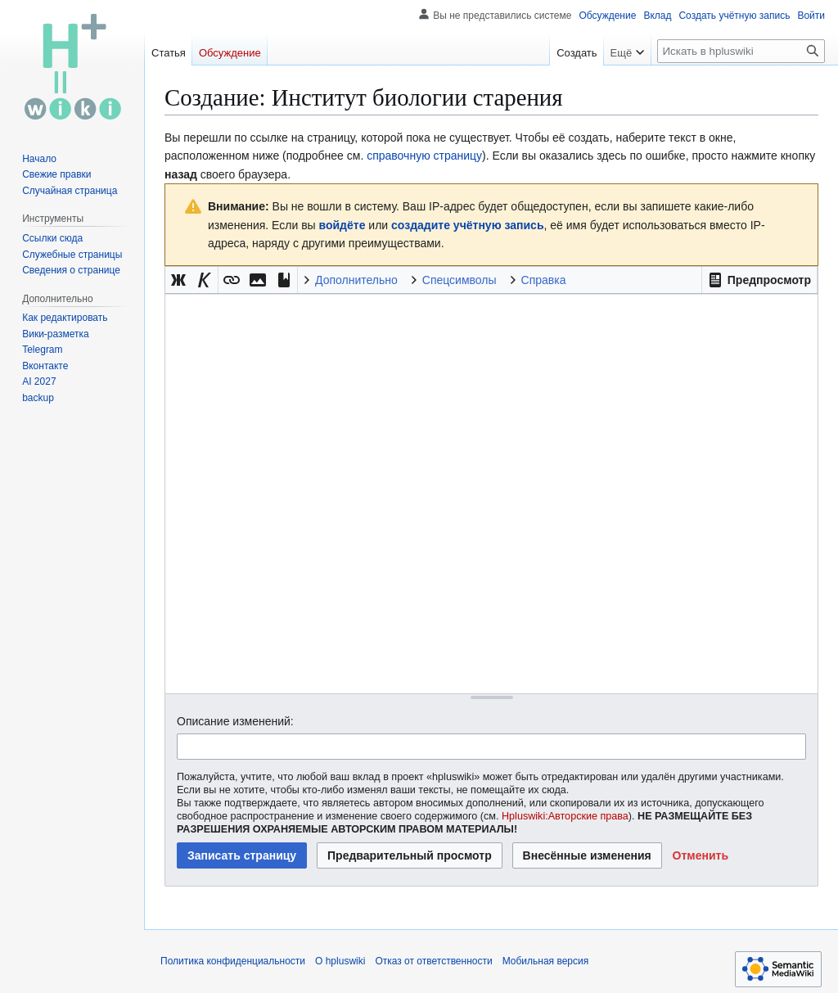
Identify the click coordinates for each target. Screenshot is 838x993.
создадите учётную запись (467, 225)
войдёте (342, 225)
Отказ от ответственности (433, 961)
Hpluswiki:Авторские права (565, 816)
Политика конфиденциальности (232, 961)
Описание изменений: (235, 721)
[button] (759, 280)
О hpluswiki (340, 961)
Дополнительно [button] (356, 280)
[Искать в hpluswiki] (741, 51)
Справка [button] (543, 280)
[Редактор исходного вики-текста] (491, 493)
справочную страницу (424, 155)
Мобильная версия (545, 961)
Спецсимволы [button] (459, 280)
